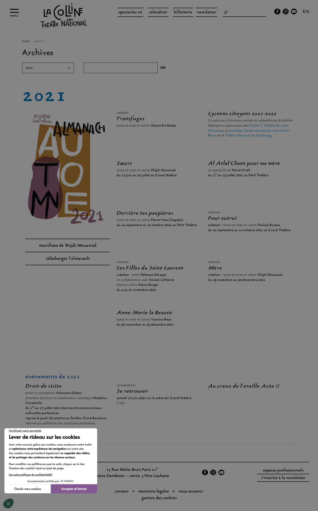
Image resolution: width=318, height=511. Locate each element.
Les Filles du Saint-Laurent (150, 268)
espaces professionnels (283, 470)
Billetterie (183, 12)
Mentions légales (153, 491)
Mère (215, 268)
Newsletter (206, 12)
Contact (122, 491)
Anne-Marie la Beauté (144, 312)
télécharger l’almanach (68, 258)
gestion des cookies (159, 498)
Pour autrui (222, 218)
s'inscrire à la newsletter (283, 478)
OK (163, 68)
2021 (29, 68)
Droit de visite (43, 386)
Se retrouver (132, 391)
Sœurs (124, 163)
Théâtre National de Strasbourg (248, 135)
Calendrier (158, 12)
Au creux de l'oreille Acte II (244, 386)
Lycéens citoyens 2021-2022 (242, 113)
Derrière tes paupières (145, 213)
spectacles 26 (130, 12)
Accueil (26, 41)
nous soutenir (190, 491)
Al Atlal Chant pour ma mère (244, 163)
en (306, 12)
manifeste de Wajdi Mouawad (68, 245)
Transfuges (131, 118)
